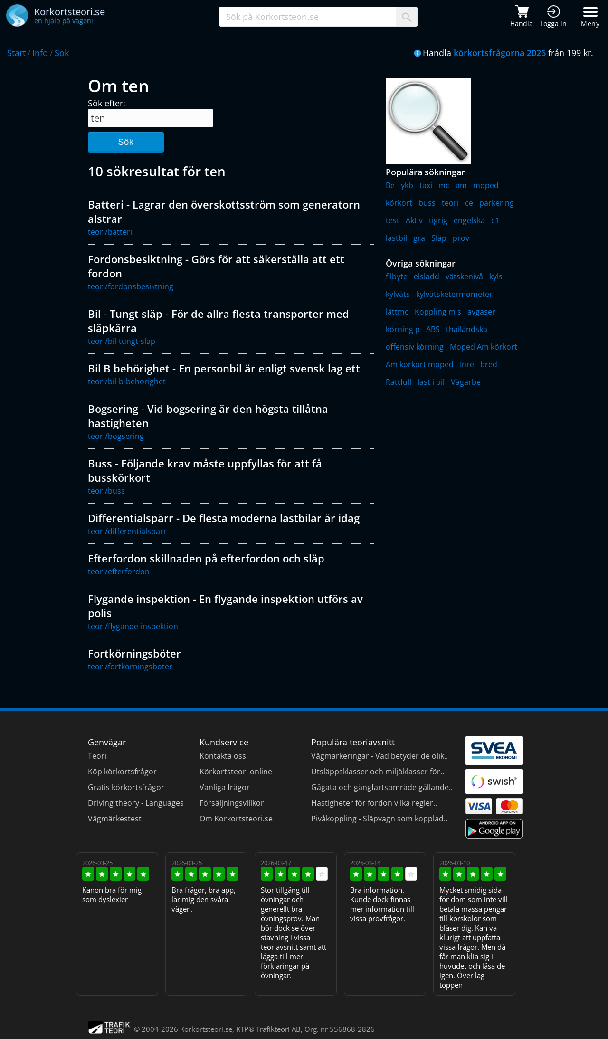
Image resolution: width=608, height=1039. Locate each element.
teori (450, 203)
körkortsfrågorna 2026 (500, 52)
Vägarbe (466, 382)
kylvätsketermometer (454, 294)
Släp (438, 238)
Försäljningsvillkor (232, 803)
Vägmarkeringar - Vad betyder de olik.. (379, 756)
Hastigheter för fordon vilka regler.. (374, 803)
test (392, 220)
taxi (425, 185)
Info (40, 52)
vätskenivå (464, 276)
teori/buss (106, 491)
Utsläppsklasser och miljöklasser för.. (377, 771)
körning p (403, 329)
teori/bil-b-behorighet (127, 381)
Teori (97, 756)
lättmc (397, 311)
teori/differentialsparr (127, 531)
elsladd (426, 276)
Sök (125, 142)
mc (443, 185)
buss (427, 203)
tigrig (438, 220)
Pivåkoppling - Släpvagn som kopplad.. (379, 818)
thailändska (466, 329)
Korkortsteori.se (206, 1029)
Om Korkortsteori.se (236, 818)
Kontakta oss (223, 756)
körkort (399, 203)
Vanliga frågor (225, 787)
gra (419, 238)
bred (488, 364)
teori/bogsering (116, 436)
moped (486, 185)
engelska (469, 220)
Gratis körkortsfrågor (126, 787)
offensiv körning (415, 347)
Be (390, 185)
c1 (495, 220)
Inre (467, 364)
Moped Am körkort (483, 347)
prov (461, 238)
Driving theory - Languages (136, 803)
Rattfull (398, 382)
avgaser (481, 311)
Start (16, 52)
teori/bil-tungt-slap (121, 341)
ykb (407, 185)
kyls (496, 276)
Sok (62, 52)
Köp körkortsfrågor (122, 771)
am (461, 185)
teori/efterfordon (119, 571)
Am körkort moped (420, 364)
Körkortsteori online (236, 771)
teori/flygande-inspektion (133, 626)
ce (469, 203)
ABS (433, 329)
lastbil (396, 238)
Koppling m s (438, 311)
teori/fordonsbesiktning (130, 286)
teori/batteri (110, 232)
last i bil (431, 382)
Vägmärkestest (115, 818)
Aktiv (414, 220)
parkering (496, 203)
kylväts (398, 294)
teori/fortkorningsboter (130, 666)
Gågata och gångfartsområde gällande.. (382, 787)
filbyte (397, 276)
